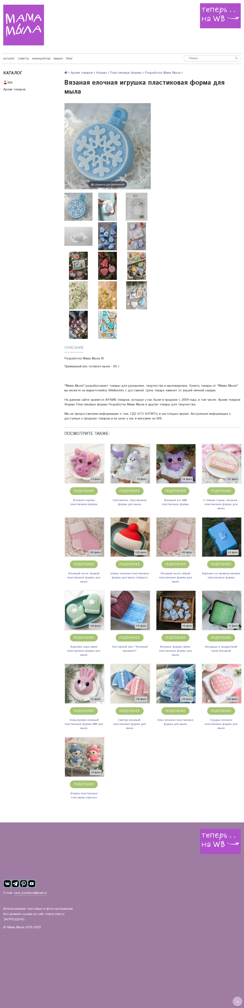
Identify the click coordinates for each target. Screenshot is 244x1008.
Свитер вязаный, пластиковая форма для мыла (129, 724)
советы (23, 58)
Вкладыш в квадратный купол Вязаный (221, 649)
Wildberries (116, 390)
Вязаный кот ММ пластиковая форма (175, 502)
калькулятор (41, 58)
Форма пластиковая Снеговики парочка (84, 795)
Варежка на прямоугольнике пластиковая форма (221, 575)
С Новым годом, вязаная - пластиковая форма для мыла (221, 504)
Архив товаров (14, 89)
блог (69, 58)
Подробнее (84, 491)
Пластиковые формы (126, 72)
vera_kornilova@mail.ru (30, 893)
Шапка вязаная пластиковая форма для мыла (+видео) (129, 575)
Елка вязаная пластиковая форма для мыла (175, 722)
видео (58, 58)
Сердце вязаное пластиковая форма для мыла (221, 724)
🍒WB (8, 82)
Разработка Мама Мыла (162, 72)
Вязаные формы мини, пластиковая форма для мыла (175, 651)
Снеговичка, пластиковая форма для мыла (130, 502)
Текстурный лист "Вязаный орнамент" (129, 649)
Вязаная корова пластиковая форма (83, 502)
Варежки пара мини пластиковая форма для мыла (83, 651)
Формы (101, 72)
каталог (9, 58)
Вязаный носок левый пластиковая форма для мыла (175, 577)
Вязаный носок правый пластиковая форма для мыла (83, 577)
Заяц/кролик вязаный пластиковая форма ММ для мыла (84, 724)
